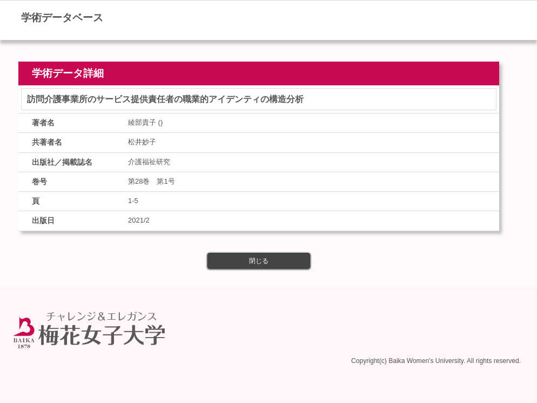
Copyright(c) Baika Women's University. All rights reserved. (436, 361)
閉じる (258, 261)
